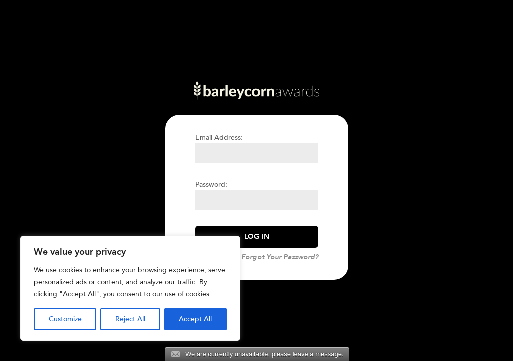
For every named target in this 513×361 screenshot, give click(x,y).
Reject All (130, 319)
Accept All (195, 319)
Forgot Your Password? (279, 257)
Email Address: (219, 137)
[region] (130, 288)
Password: (211, 184)
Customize (65, 319)
